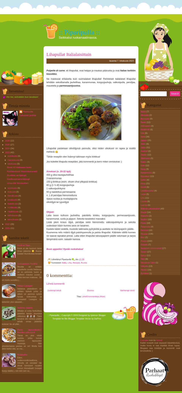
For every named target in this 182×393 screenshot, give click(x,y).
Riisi (143, 237)
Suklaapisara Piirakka (27, 264)
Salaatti (144, 244)
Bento (144, 122)
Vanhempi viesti (127, 290)
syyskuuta (12, 188)
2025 (7, 144)
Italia (64, 263)
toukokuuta (13, 204)
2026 (7, 141)
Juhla (143, 147)
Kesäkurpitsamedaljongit (18, 179)
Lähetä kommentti (55, 283)
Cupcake (144, 340)
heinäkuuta (13, 196)
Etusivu (90, 290)
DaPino (97, 318)
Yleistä (144, 270)
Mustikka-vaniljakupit (16, 175)
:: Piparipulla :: (79, 32)
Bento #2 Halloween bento (19, 167)
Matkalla (145, 216)
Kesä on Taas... (24, 245)
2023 (7, 152)
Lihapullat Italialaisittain (17, 183)
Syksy (144, 255)
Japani (144, 140)
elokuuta (12, 192)
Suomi (144, 252)
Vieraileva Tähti (148, 262)
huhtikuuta (12, 207)
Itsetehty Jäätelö (24, 308)
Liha (69, 263)
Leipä (143, 194)
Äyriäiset (145, 273)
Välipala (145, 266)
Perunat (145, 230)
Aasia (144, 111)
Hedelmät (145, 129)
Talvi (143, 259)
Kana (143, 169)
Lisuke (144, 201)
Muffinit (144, 219)
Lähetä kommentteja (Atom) (93, 297)
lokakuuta (12, 164)
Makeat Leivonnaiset (150, 208)
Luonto (144, 205)
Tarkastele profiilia (27, 115)
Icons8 (159, 340)
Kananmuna (146, 173)
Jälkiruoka (146, 158)
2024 (7, 148)
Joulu (143, 144)
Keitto (144, 180)
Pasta (144, 223)
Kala (143, 165)
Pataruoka (146, 226)
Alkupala (145, 115)
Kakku (144, 162)
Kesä (143, 183)
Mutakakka (22, 354)
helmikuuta (13, 215)
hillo (143, 133)
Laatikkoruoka (147, 190)
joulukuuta (12, 156)
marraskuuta (13, 160)
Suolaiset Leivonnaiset (151, 248)
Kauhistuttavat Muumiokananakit (22, 171)
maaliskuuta (13, 211)
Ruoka (84, 263)
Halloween (146, 126)
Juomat (144, 151)
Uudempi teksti (54, 290)
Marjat (144, 212)
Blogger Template (76, 318)
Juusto (144, 155)
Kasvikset (145, 176)
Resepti (76, 263)
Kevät (144, 187)
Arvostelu (145, 119)
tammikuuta (13, 219)
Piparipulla (28, 111)
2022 (7, 224)
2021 (7, 228)
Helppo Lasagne (24, 286)
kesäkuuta (12, 200)
